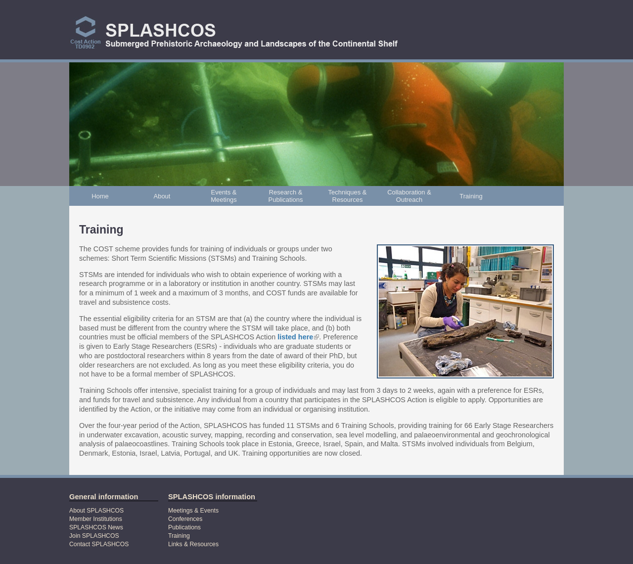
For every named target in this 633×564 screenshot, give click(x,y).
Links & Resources (193, 544)
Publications (184, 527)
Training (470, 196)
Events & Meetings (224, 195)
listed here (298, 337)
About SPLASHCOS (96, 510)
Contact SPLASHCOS (99, 544)
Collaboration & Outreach (409, 195)
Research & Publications (286, 195)
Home (100, 196)
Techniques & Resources (347, 195)
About (162, 196)
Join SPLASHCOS (94, 535)
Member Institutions (95, 519)
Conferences (185, 519)
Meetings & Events (193, 510)
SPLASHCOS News (96, 527)
